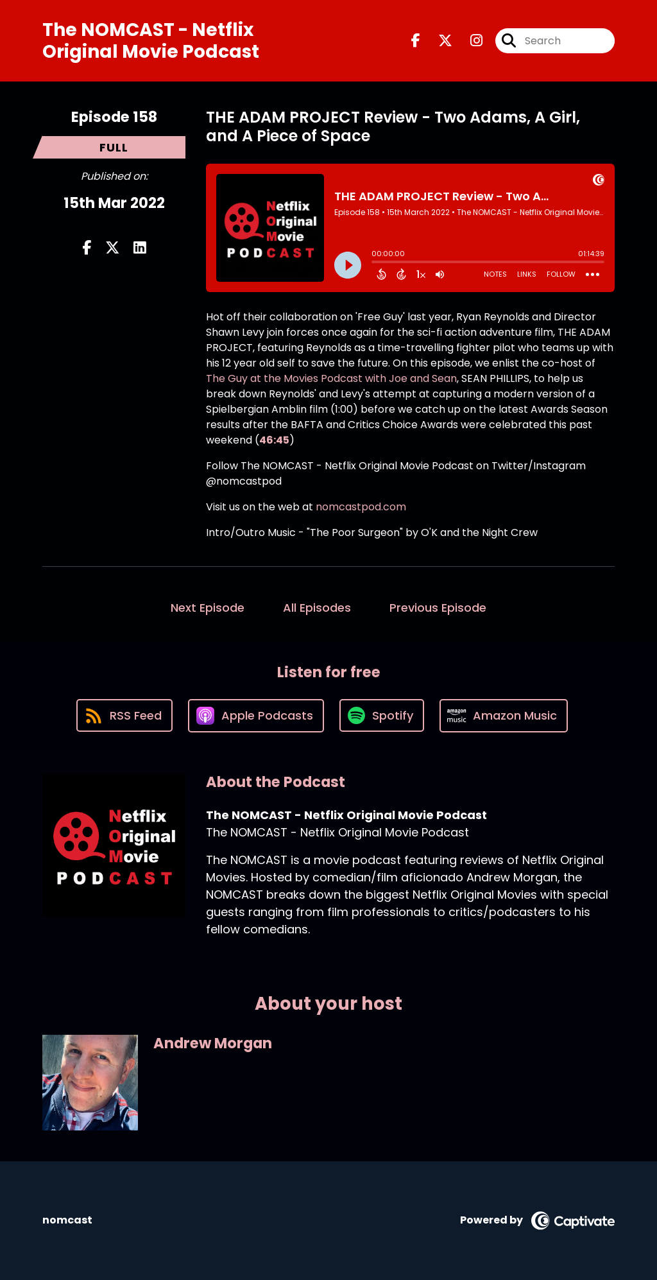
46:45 (274, 440)
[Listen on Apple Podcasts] (256, 715)
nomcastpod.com (361, 506)
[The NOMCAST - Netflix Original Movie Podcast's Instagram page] (468, 41)
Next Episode (207, 608)
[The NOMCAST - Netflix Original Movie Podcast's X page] (437, 41)
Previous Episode (437, 608)
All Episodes (317, 608)
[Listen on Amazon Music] (503, 715)
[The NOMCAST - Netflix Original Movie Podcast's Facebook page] (415, 41)
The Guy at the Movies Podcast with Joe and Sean (331, 378)
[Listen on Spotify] (381, 715)
